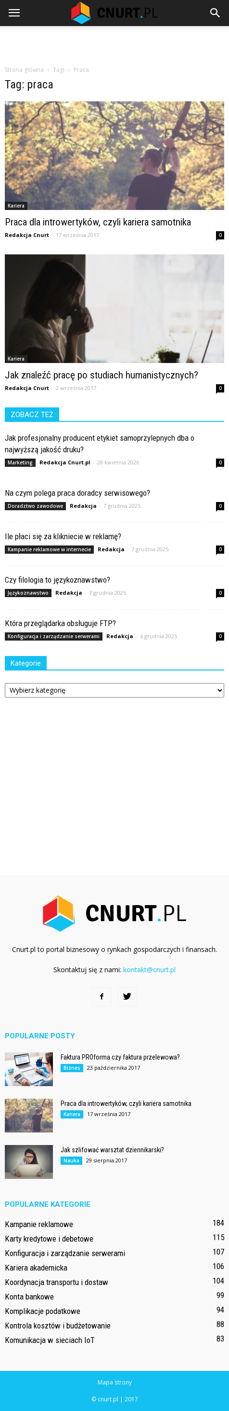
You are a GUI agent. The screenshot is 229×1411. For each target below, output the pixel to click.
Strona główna (24, 70)
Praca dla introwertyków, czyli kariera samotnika (98, 222)
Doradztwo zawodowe (35, 506)
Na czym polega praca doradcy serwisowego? (77, 493)
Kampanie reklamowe (39, 1224)
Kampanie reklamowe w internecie (49, 549)
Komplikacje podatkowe (42, 1311)
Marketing (20, 462)
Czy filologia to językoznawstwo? (57, 580)
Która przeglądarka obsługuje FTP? (60, 623)
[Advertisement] (114, 43)
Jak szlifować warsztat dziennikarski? (112, 1150)
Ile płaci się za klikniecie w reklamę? (63, 536)
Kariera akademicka (36, 1267)
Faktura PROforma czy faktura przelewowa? (120, 1057)
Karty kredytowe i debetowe (49, 1238)
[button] (215, 13)
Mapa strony (115, 1382)
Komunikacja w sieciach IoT (50, 1340)
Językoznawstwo (28, 592)
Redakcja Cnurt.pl (64, 462)
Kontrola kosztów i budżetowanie (58, 1325)
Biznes (72, 1067)
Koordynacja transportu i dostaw (56, 1282)
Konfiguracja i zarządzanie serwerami (54, 636)
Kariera (16, 205)
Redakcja (83, 505)
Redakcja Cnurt (27, 234)
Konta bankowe (29, 1296)
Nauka (71, 1160)
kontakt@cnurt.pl (149, 969)
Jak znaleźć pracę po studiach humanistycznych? (101, 375)
